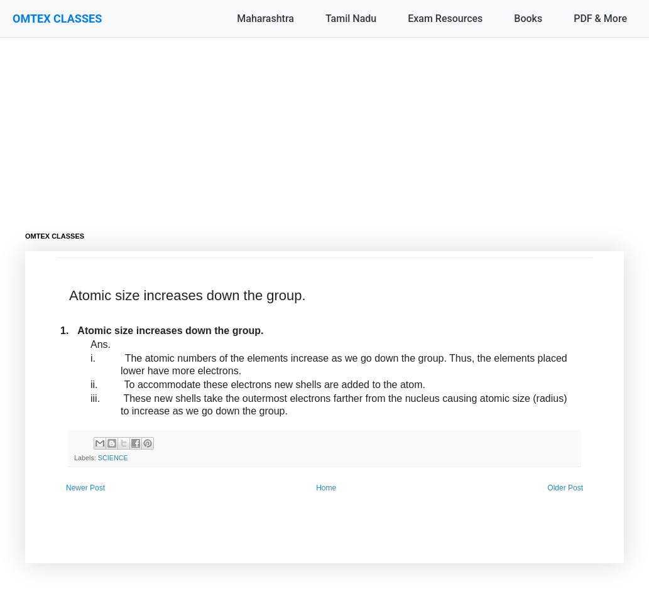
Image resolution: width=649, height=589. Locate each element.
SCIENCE (113, 458)
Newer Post (85, 488)
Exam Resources (445, 18)
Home (326, 488)
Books (528, 18)
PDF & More (600, 18)
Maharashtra (265, 18)
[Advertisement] (324, 125)
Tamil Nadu (350, 18)
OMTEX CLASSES (57, 18)
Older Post (565, 488)
